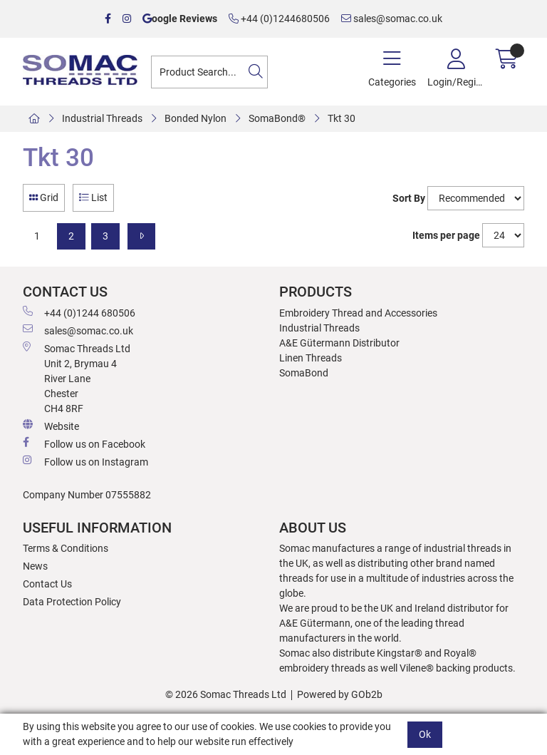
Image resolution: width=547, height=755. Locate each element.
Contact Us (47, 584)
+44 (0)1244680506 (279, 18)
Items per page (446, 235)
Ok (425, 734)
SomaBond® (277, 118)
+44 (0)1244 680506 (79, 312)
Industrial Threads (102, 118)
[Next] (141, 236)
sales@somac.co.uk (391, 18)
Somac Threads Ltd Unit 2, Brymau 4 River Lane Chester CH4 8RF (76, 377)
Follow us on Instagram (85, 461)
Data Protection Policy (72, 601)
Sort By (408, 198)
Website (51, 425)
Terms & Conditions (65, 548)
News (35, 566)
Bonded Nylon (195, 118)
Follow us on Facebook (84, 443)
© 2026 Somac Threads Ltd (225, 694)
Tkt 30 (341, 118)
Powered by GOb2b (339, 694)
